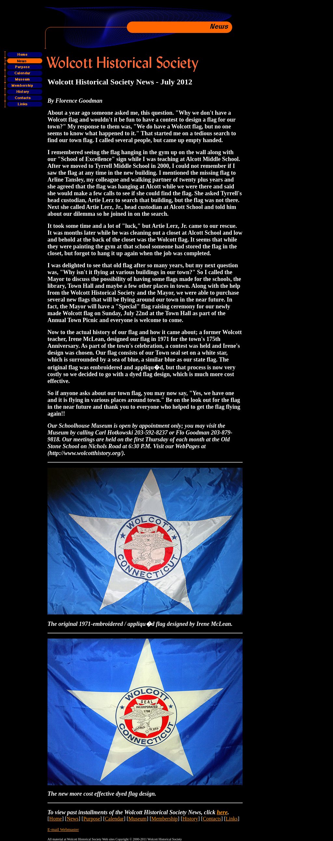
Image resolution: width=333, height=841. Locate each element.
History (190, 818)
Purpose (91, 818)
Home (55, 818)
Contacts (212, 818)
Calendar (114, 818)
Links (231, 818)
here (222, 812)
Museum (137, 818)
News (72, 818)
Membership (164, 818)
